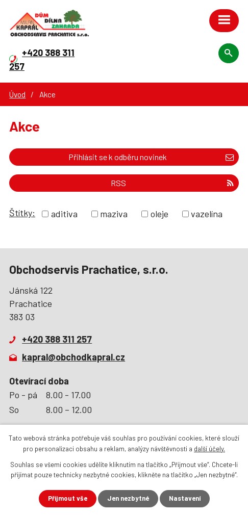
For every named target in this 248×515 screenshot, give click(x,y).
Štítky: (22, 212)
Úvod (17, 94)
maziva (114, 213)
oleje (159, 213)
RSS (172, 183)
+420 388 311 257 (57, 339)
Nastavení (185, 498)
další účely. (209, 449)
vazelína (206, 213)
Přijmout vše (67, 498)
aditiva (64, 213)
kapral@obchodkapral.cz (73, 357)
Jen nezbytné (128, 498)
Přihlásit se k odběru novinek (151, 157)
